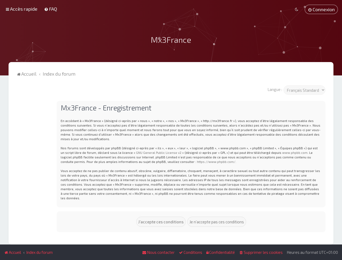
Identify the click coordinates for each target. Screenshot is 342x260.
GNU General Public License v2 (158, 152)
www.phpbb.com (295, 152)
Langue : (274, 88)
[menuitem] (51, 9)
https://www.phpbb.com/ (216, 161)
